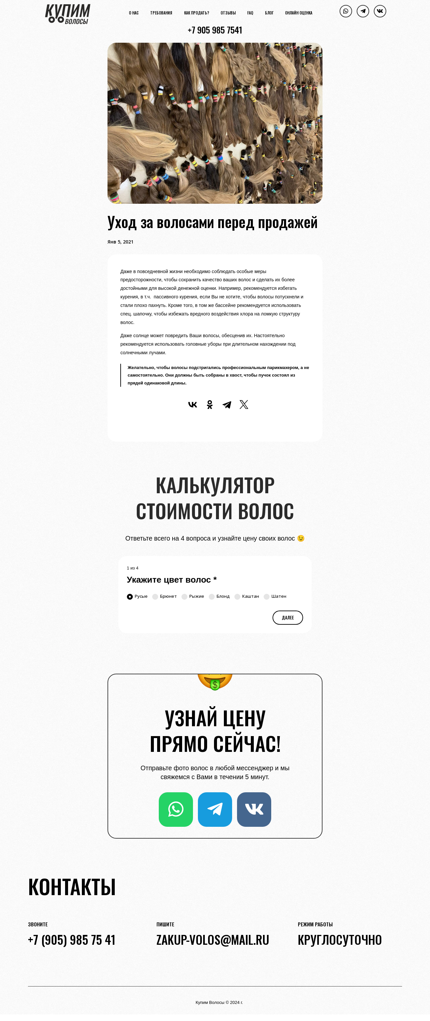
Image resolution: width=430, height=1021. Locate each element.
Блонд (219, 596)
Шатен (275, 596)
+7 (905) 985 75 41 (71, 939)
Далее (288, 617)
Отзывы (228, 13)
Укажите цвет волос (172, 580)
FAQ (250, 13)
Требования (161, 13)
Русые (137, 596)
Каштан (246, 596)
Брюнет (164, 596)
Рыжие (192, 596)
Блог (269, 13)
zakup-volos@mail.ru (212, 939)
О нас (134, 13)
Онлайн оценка (298, 13)
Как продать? (196, 13)
